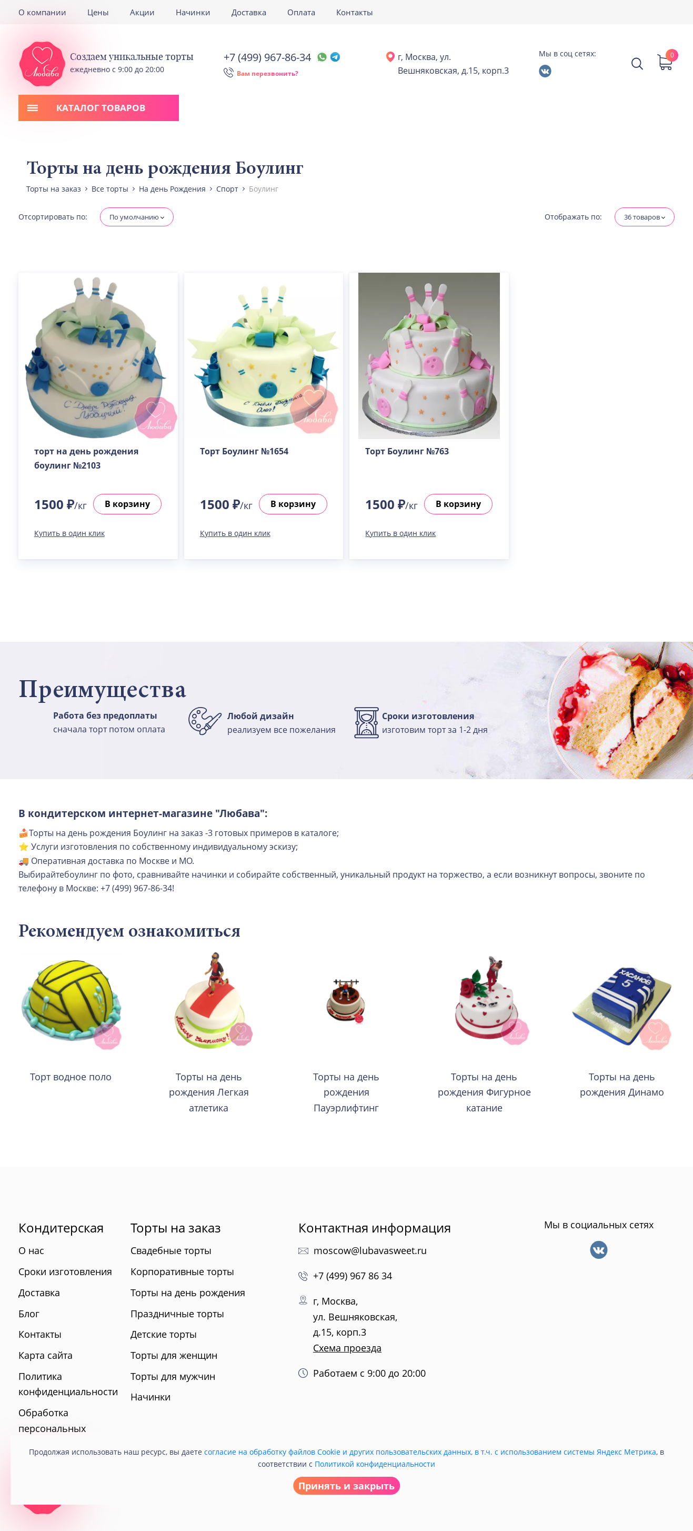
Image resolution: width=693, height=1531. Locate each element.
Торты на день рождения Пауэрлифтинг (346, 1092)
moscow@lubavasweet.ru (370, 1250)
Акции (142, 12)
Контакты (354, 12)
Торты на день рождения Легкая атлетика (209, 1092)
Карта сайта (45, 1355)
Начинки (193, 12)
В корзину (127, 504)
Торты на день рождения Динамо (622, 1084)
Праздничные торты (177, 1313)
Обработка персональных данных (52, 1428)
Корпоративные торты (182, 1271)
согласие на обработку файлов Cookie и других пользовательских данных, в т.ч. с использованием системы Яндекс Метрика (430, 1452)
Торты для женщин (173, 1355)
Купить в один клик (69, 533)
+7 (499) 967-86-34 (282, 57)
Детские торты (163, 1334)
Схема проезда (347, 1347)
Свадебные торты (171, 1250)
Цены (98, 12)
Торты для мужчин (172, 1376)
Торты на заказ (175, 1227)
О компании (42, 12)
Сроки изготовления (65, 1271)
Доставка (249, 12)
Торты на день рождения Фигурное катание (484, 1092)
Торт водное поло (71, 1076)
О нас (31, 1250)
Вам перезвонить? (267, 73)
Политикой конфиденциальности (375, 1464)
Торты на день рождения (187, 1292)
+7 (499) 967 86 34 (352, 1275)
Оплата (301, 12)
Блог (28, 1313)
